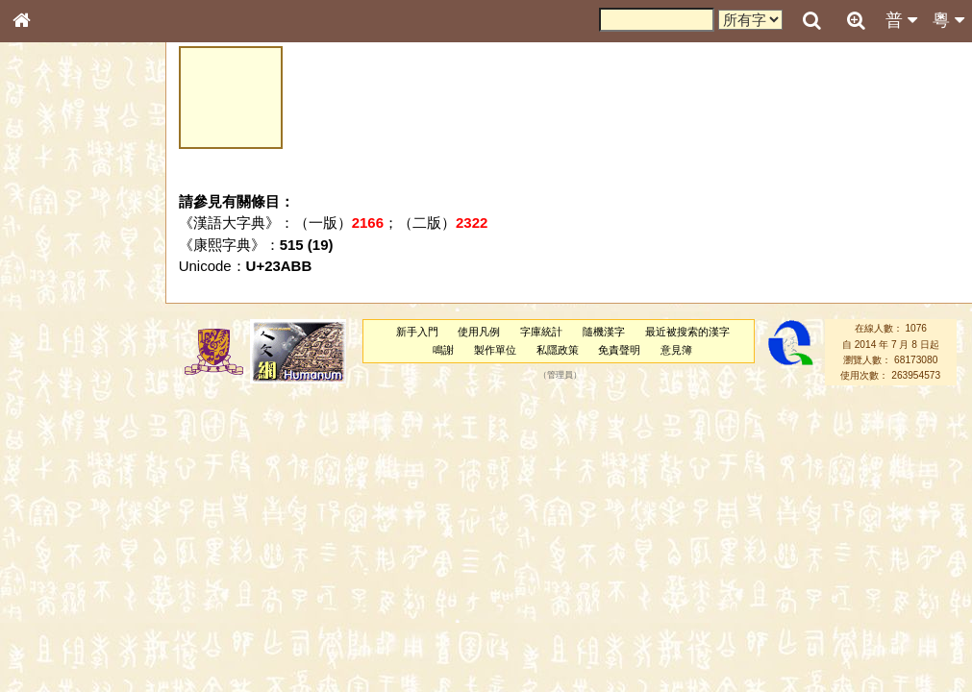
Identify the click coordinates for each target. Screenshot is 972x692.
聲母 (38, 505)
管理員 (560, 376)
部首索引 (47, 256)
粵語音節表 (53, 376)
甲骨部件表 (53, 291)
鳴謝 (443, 350)
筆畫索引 (47, 274)
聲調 (91, 505)
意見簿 (676, 350)
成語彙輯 (47, 625)
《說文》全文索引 (70, 591)
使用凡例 (479, 331)
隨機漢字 (604, 331)
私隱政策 (557, 350)
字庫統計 (541, 331)
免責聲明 (619, 350)
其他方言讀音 (58, 540)
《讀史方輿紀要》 (70, 608)
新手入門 (417, 331)
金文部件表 (53, 309)
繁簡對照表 (53, 643)
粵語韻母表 (53, 412)
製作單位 (495, 350)
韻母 (65, 505)
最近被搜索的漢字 (687, 331)
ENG (84, 212)
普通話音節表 (58, 523)
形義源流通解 (58, 327)
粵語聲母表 (53, 394)
